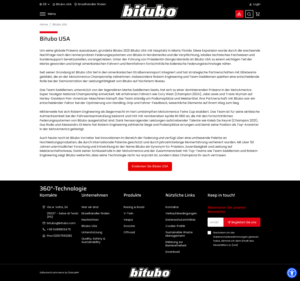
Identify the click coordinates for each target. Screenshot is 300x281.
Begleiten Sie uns (241, 222)
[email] (216, 222)
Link (235, 245)
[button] (292, 273)
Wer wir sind (90, 207)
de (45, 4)
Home (44, 24)
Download (172, 251)
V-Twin (128, 213)
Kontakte (172, 207)
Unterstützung (92, 232)
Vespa (128, 219)
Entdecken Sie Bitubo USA (150, 166)
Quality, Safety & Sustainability (93, 240)
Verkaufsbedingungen (181, 213)
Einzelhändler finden (90, 4)
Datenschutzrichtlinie (180, 219)
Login (254, 4)
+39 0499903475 (59, 229)
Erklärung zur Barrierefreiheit (176, 243)
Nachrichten (90, 219)
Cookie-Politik (175, 226)
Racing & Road (134, 207)
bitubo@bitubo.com (61, 223)
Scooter (129, 226)
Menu (48, 14)
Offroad (129, 232)
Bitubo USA (62, 4)
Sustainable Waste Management (179, 234)
